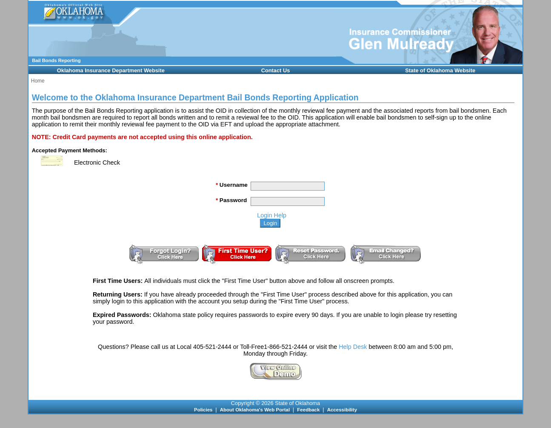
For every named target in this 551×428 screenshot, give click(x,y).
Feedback (309, 409)
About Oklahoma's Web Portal (255, 409)
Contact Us (275, 70)
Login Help (271, 215)
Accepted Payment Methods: (69, 150)
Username (232, 185)
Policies (204, 409)
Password (231, 200)
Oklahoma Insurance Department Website (111, 70)
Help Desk (353, 346)
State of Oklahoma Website (440, 70)
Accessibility (342, 409)
